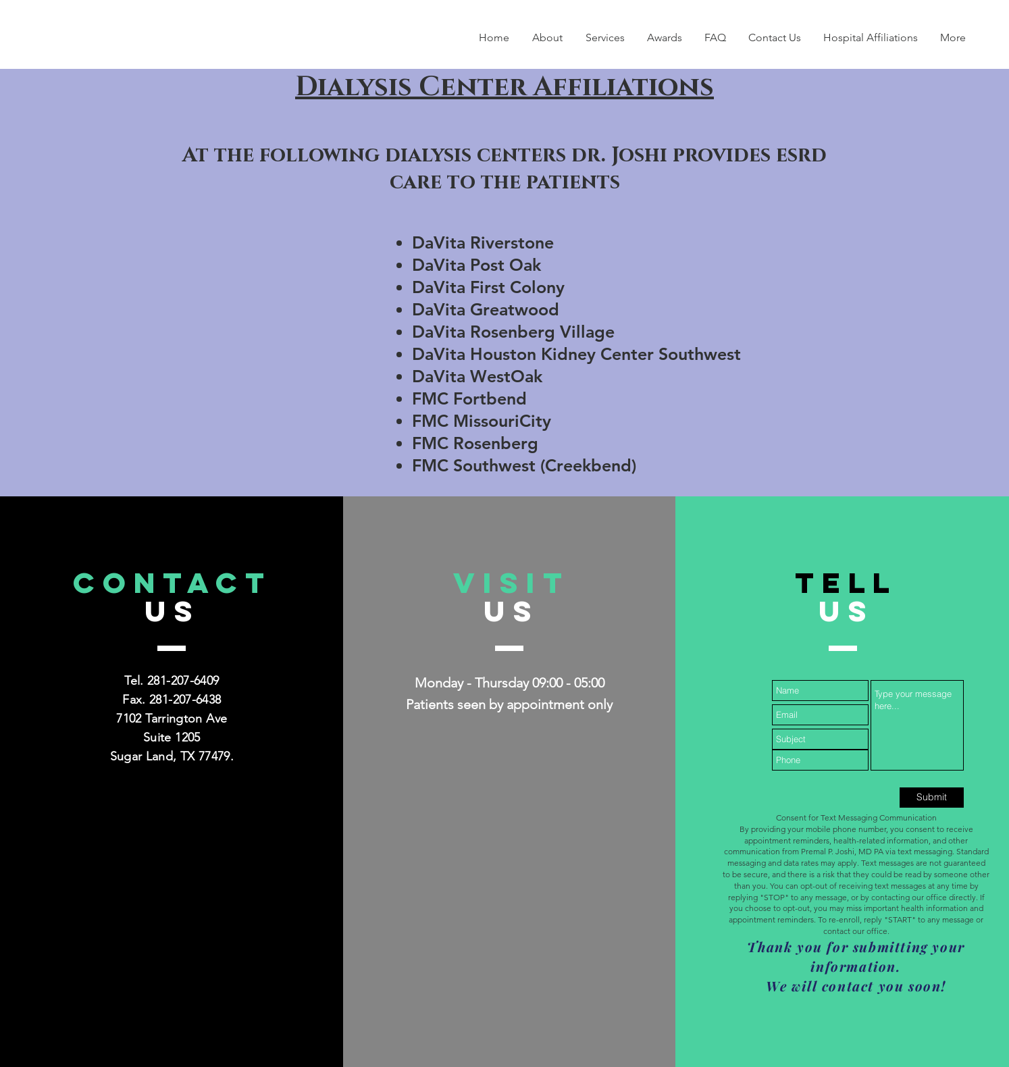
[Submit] (932, 797)
